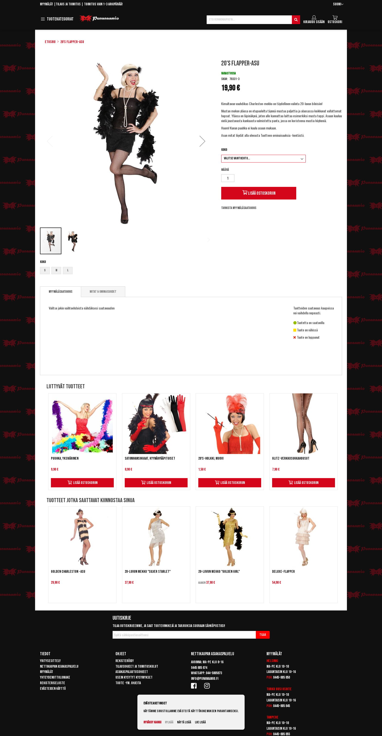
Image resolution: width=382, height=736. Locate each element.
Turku (271, 689)
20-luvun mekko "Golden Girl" (219, 571)
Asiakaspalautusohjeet (131, 672)
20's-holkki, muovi (210, 458)
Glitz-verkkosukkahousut (290, 458)
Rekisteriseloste (52, 683)
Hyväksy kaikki (152, 722)
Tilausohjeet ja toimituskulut (136, 666)
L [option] (67, 270)
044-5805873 (214, 673)
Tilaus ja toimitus (68, 4)
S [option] (45, 270)
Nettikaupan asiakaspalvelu (59, 666)
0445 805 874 (199, 667)
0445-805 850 (281, 677)
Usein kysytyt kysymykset (134, 677)
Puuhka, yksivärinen (64, 458)
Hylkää (169, 722)
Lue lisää (200, 722)
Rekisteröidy (124, 661)
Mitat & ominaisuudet (103, 292)
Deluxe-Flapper (283, 571)
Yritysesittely (50, 661)
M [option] (56, 270)
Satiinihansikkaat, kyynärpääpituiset (150, 458)
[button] (338, 4)
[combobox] (253, 19)
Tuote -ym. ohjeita (128, 683)
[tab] (60, 291)
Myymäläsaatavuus (60, 292)
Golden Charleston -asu (68, 571)
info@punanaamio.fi (204, 678)
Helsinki (272, 661)
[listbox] (126, 271)
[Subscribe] (263, 635)
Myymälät (46, 4)
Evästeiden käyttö (53, 688)
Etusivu (50, 42)
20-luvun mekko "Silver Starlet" (148, 571)
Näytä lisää (184, 722)
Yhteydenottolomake (55, 677)
